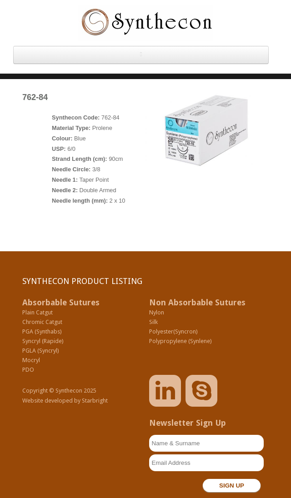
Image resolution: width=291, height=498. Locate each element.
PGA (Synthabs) (42, 331)
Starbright (95, 400)
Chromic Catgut (42, 322)
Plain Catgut (37, 312)
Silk (153, 322)
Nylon (156, 312)
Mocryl (31, 360)
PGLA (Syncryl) (40, 350)
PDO (28, 369)
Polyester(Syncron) (173, 331)
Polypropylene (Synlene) (180, 341)
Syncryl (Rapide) (43, 341)
